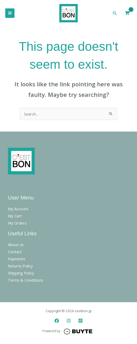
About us (16, 244)
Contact (15, 251)
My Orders (17, 223)
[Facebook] (57, 320)
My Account (18, 208)
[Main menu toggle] (9, 13)
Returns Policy (20, 265)
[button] (115, 13)
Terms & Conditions (25, 280)
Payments (16, 258)
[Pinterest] (80, 320)
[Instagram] (68, 320)
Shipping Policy (21, 273)
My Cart (15, 215)
